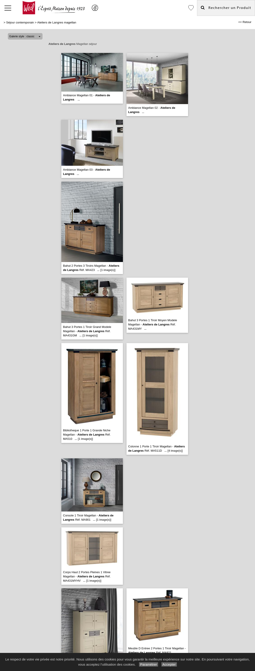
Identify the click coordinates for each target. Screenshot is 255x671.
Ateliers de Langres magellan (56, 22)
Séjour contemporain (20, 22)
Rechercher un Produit (226, 8)
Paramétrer (148, 664)
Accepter (169, 664)
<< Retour (244, 22)
